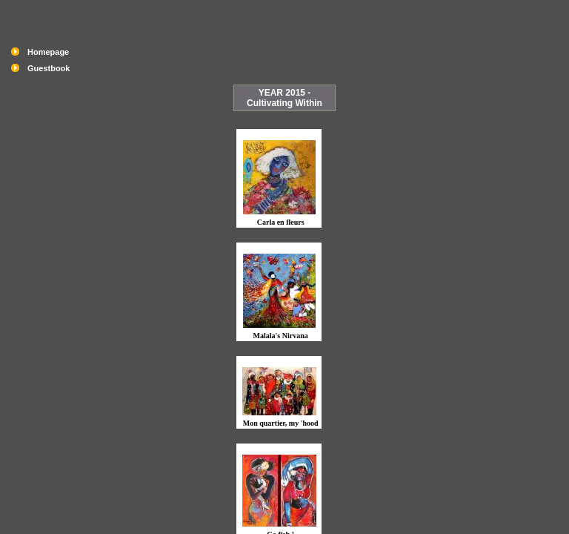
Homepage (48, 51)
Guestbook (48, 68)
